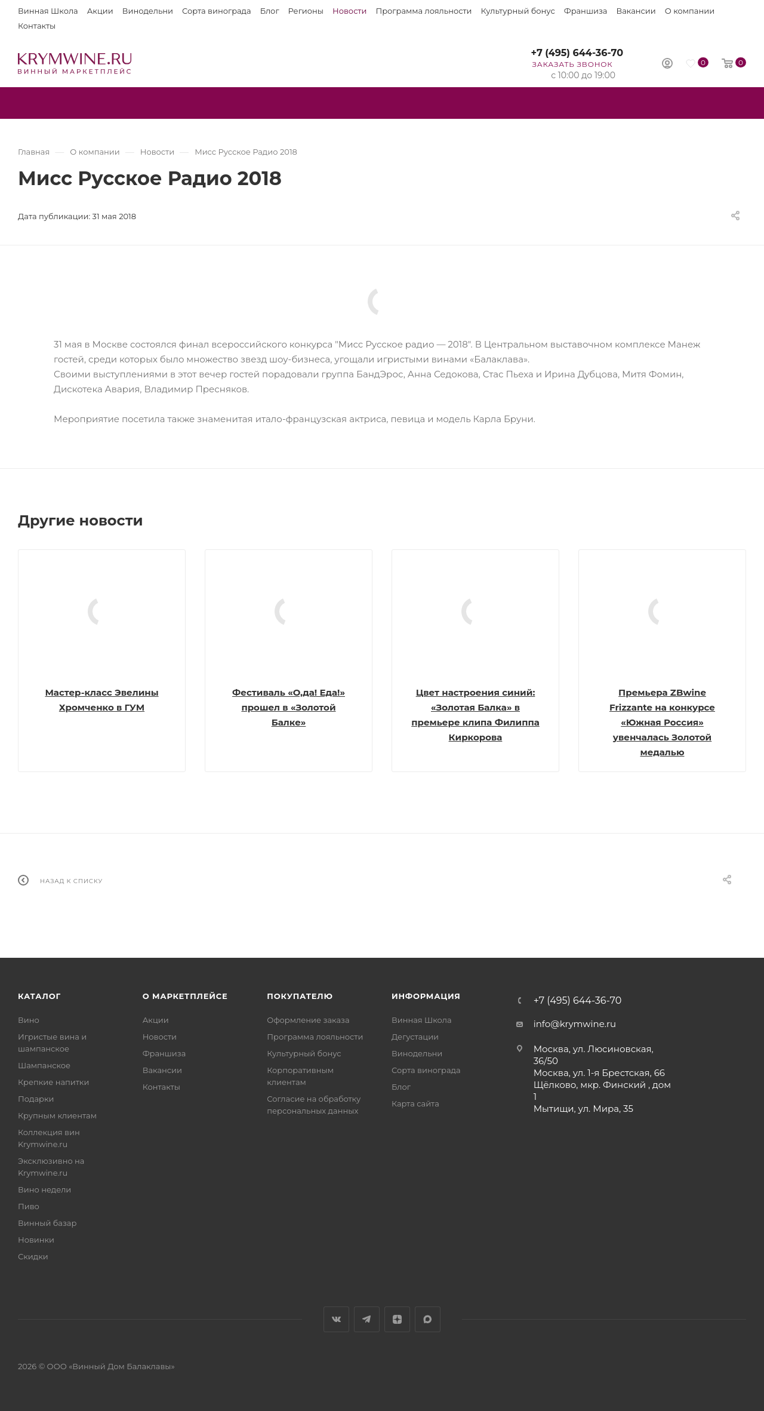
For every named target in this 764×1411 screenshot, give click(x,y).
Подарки (36, 1098)
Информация (426, 996)
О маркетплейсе (185, 996)
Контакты (37, 25)
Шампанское (44, 1065)
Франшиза (586, 11)
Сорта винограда (216, 11)
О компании (689, 11)
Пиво (28, 1206)
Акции (100, 11)
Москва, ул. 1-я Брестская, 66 (599, 1072)
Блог (269, 11)
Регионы (306, 11)
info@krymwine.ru (575, 1023)
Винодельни (147, 11)
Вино (28, 1020)
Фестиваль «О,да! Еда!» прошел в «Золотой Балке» (288, 707)
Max (427, 1319)
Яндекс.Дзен (397, 1319)
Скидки (33, 1256)
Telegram (367, 1319)
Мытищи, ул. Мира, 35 (583, 1108)
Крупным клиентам (57, 1115)
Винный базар (47, 1223)
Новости (349, 11)
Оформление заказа (308, 1020)
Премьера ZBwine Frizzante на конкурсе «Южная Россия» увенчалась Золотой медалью (662, 722)
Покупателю (300, 996)
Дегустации (415, 1036)
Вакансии (635, 11)
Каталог (39, 996)
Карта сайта (415, 1103)
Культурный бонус (518, 11)
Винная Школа (48, 11)
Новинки (36, 1239)
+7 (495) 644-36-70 (577, 53)
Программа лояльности (423, 11)
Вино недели (44, 1189)
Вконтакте (336, 1319)
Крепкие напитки (53, 1082)
